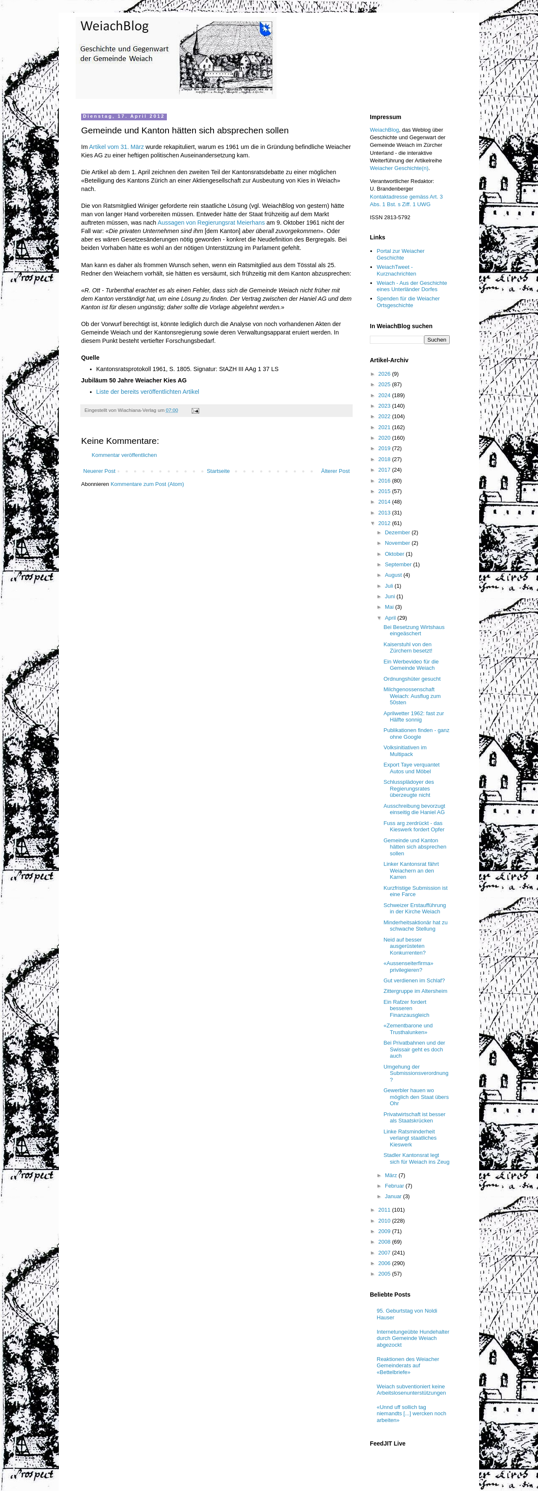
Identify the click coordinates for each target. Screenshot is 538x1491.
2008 (385, 1242)
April (391, 618)
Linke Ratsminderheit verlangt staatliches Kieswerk (409, 1138)
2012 (385, 523)
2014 (385, 502)
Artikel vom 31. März (116, 146)
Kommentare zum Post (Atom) (147, 484)
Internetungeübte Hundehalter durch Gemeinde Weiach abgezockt (413, 1338)
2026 (385, 374)
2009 (385, 1231)
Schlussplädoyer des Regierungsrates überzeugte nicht (408, 788)
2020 (385, 438)
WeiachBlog (384, 130)
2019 (385, 448)
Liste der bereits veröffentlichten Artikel (147, 391)
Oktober (395, 554)
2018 (385, 459)
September (399, 564)
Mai (390, 607)
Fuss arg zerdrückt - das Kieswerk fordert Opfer (413, 826)
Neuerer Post (99, 471)
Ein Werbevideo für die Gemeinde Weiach (410, 664)
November (398, 543)
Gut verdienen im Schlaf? (414, 980)
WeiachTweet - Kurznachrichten (396, 270)
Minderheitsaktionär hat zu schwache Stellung (415, 925)
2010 (385, 1221)
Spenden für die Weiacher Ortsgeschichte (408, 301)
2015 (385, 491)
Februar (395, 1186)
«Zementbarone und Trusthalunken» (408, 1028)
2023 (385, 406)
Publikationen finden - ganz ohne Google (416, 733)
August (394, 575)
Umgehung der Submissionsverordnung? (415, 1073)
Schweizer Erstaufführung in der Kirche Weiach (414, 908)
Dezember (398, 532)
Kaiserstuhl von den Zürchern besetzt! (407, 647)
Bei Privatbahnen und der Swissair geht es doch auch (414, 1049)
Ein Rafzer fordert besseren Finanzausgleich (406, 1008)
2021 (385, 427)
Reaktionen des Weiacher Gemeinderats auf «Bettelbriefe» (408, 1365)
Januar (394, 1196)
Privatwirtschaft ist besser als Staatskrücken (414, 1117)
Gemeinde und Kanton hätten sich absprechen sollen (414, 847)
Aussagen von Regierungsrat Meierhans (211, 222)
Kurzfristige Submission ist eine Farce (415, 891)
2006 (385, 1263)
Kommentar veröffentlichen (124, 455)
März (392, 1175)
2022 (385, 416)
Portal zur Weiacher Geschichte (401, 254)
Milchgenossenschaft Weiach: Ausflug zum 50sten (411, 696)
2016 (385, 481)
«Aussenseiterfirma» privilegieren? (408, 966)
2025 (385, 384)
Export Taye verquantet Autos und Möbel (411, 768)
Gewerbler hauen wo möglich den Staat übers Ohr (415, 1096)
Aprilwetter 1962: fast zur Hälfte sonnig (413, 716)
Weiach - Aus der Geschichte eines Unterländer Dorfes (412, 286)
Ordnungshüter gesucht (411, 679)
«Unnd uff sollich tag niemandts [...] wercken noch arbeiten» (411, 1413)
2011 (385, 1210)
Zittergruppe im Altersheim (415, 991)
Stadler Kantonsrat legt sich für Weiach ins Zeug (416, 1158)
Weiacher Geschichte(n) (399, 168)
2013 (385, 512)
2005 (385, 1274)
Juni (390, 596)
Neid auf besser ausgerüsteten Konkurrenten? (404, 946)
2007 (385, 1253)
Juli (390, 586)
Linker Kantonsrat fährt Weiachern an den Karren (411, 870)
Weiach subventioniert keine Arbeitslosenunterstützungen (411, 1389)
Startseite (218, 471)
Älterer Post (335, 471)
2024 (385, 395)
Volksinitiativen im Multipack (405, 750)
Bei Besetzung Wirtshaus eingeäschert (413, 630)
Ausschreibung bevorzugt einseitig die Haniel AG (414, 809)
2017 (385, 470)
